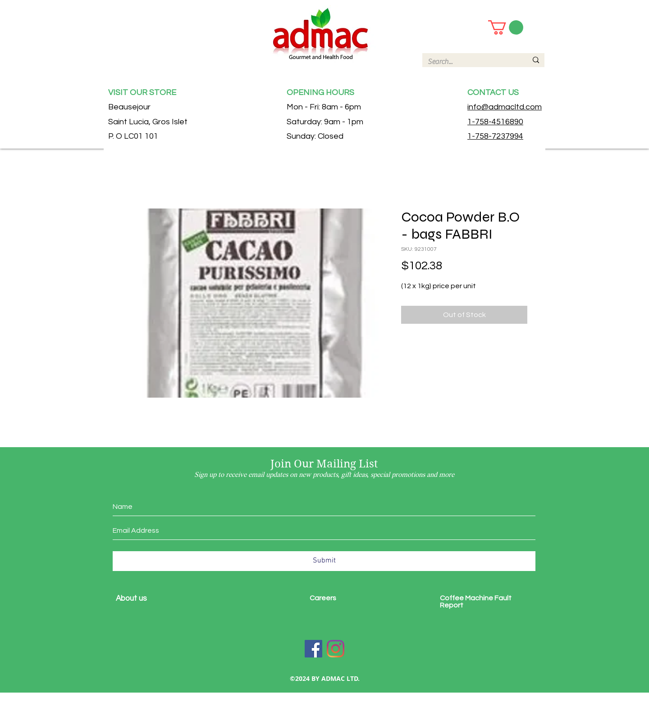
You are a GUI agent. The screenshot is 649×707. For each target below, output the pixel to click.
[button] (505, 27)
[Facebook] (313, 648)
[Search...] (471, 61)
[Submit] (324, 561)
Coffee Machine (467, 598)
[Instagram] (335, 648)
